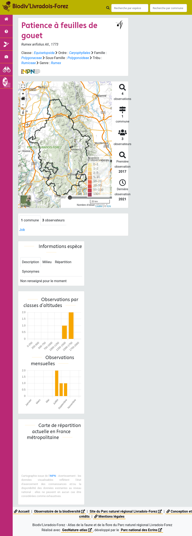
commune (30, 220)
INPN (53, 475)
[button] (23, 99)
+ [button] (23, 93)
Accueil (21, 511)
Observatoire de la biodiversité (59, 511)
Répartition (63, 262)
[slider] (70, 197)
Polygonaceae (31, 58)
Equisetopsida (44, 53)
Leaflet (98, 206)
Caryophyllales (79, 53)
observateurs (53, 220)
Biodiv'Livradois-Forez (40, 6)
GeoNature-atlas (77, 530)
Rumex (56, 63)
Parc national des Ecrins (141, 530)
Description (30, 262)
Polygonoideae (78, 58)
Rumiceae (28, 63)
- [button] (23, 104)
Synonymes (30, 271)
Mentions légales (109, 516)
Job (22, 230)
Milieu (47, 262)
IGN (109, 206)
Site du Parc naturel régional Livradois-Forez (126, 511)
